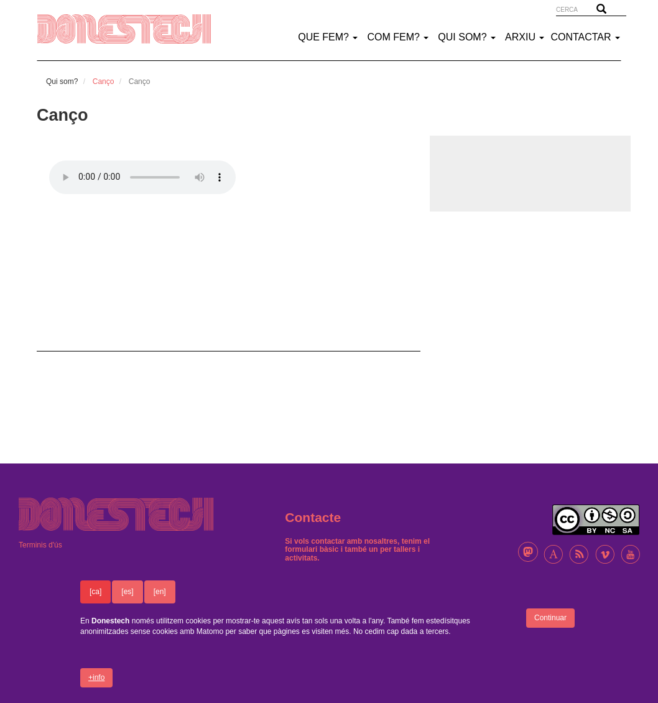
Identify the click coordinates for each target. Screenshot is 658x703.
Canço (103, 81)
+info (96, 677)
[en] (160, 591)
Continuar (550, 617)
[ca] (95, 591)
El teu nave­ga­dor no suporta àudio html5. (142, 177)
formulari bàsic (311, 549)
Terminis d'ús (40, 545)
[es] (127, 591)
